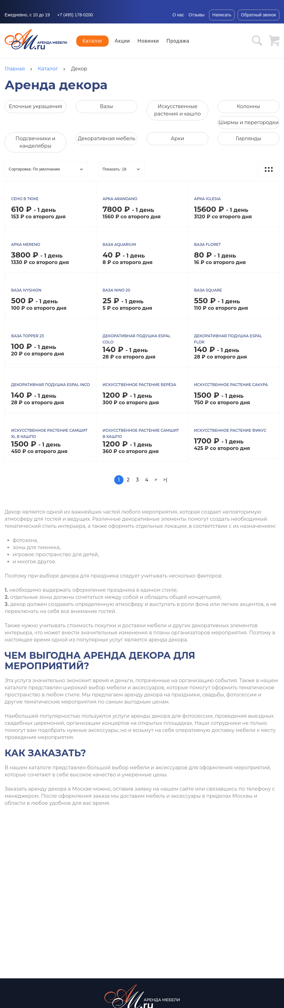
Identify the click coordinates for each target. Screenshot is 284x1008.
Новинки (148, 41)
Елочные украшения (35, 106)
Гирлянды (248, 138)
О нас (178, 14)
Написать (221, 14)
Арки (177, 138)
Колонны (248, 106)
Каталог (92, 41)
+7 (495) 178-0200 (75, 14)
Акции (122, 41)
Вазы (106, 106)
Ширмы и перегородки (249, 122)
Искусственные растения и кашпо (177, 110)
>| (165, 483)
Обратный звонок (258, 14)
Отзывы (196, 14)
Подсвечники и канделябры (35, 142)
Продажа (177, 41)
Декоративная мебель (106, 138)
